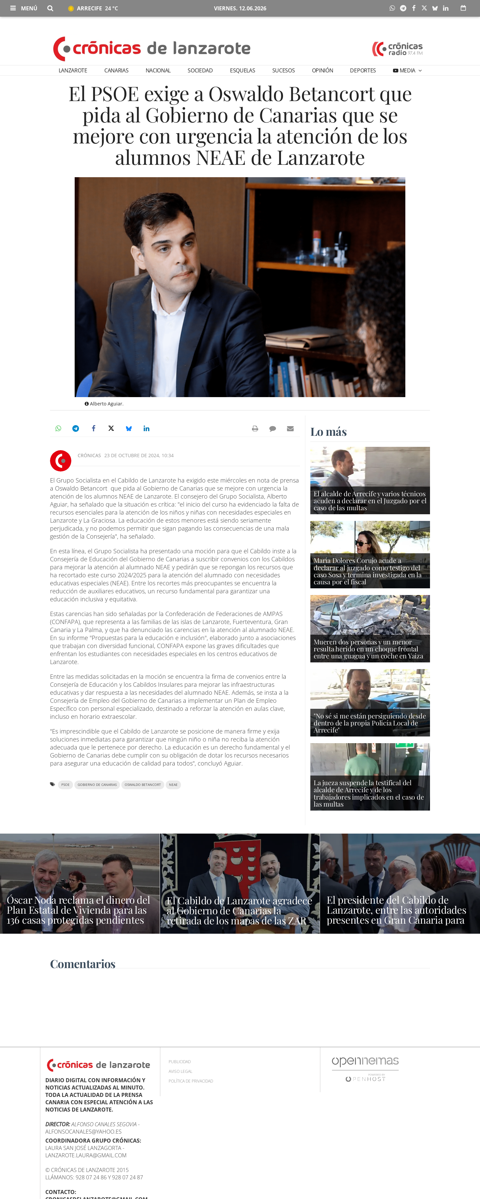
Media (407, 70)
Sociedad (200, 70)
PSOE (65, 785)
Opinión (322, 70)
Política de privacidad (191, 1081)
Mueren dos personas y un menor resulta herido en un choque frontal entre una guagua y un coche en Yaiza (368, 648)
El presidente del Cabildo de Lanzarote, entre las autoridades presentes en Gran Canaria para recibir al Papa (396, 914)
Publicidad (180, 1062)
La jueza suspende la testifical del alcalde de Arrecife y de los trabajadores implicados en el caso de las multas (369, 793)
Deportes (363, 70)
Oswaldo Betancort (143, 785)
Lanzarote (73, 70)
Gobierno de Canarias (97, 785)
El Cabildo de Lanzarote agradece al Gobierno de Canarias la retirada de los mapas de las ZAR (239, 910)
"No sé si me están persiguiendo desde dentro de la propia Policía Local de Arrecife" (370, 722)
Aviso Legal (180, 1071)
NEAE (173, 785)
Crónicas (89, 455)
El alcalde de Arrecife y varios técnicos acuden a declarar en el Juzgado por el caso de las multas (370, 500)
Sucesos (283, 70)
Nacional (158, 70)
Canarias (116, 70)
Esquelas (242, 70)
